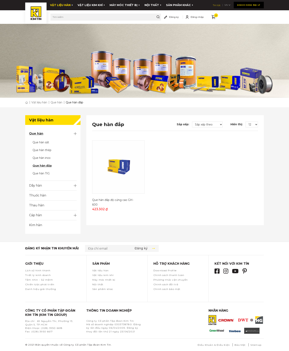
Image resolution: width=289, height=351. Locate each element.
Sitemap (255, 344)
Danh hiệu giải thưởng (40, 289)
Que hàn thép (42, 150)
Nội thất (151, 4)
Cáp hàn (35, 215)
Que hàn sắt (41, 142)
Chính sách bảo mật (167, 289)
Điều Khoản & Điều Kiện (214, 344)
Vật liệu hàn (60, 4)
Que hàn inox (41, 158)
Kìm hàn (35, 225)
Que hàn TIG (41, 173)
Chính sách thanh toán (168, 275)
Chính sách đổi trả (165, 284)
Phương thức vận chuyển (170, 279)
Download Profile (165, 270)
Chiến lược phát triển (39, 284)
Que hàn (36, 133)
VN (260, 4)
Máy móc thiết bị (124, 4)
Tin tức (249, 4)
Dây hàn (35, 185)
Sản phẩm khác (178, 4)
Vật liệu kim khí (90, 4)
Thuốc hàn (37, 195)
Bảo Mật (240, 344)
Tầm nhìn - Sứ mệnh (39, 279)
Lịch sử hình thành (38, 270)
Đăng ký (174, 15)
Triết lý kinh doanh (38, 275)
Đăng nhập (197, 15)
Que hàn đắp (42, 165)
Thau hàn (36, 205)
